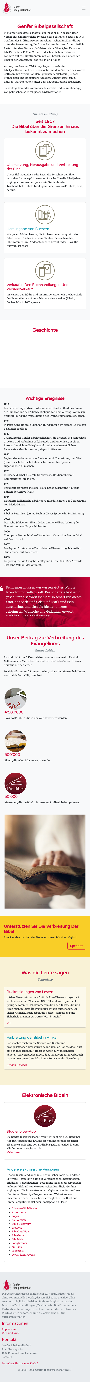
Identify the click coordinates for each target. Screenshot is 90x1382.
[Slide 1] (39, 904)
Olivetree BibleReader (25, 1208)
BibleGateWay (20, 1231)
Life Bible (17, 1239)
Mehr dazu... (14, 1152)
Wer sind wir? (10, 1333)
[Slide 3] (50, 904)
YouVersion (19, 1220)
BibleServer (19, 1235)
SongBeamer (19, 1243)
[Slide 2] (45, 904)
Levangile (18, 1250)
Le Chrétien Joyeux (23, 1254)
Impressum (9, 1329)
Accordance (19, 1212)
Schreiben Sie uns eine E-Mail (20, 1363)
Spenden (76, 946)
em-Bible (17, 1246)
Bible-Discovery (21, 1223)
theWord (17, 1227)
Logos (15, 1216)
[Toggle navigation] (83, 8)
